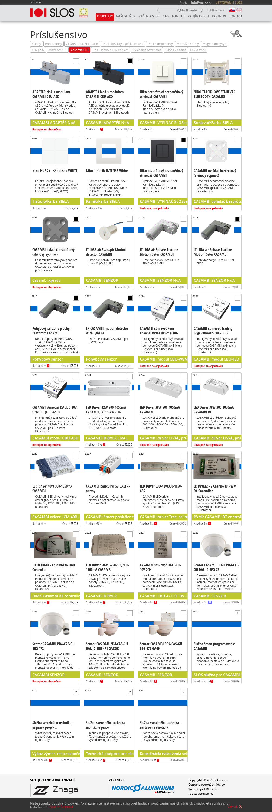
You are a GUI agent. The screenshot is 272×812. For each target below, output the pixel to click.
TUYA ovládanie (175, 50)
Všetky (36, 44)
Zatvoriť (233, 808)
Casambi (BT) (80, 50)
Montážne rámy (188, 44)
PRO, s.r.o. (211, 789)
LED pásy (38, 50)
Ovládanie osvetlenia (146, 50)
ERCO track (198, 50)
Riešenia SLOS (148, 16)
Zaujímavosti (198, 16)
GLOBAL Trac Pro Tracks (82, 44)
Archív (183, 2)
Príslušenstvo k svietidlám (110, 50)
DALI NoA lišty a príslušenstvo (123, 44)
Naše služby (125, 16)
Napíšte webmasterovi (201, 793)
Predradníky (53, 44)
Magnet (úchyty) (214, 44)
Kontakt (235, 16)
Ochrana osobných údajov (206, 785)
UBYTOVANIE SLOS (228, 2)
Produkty (105, 16)
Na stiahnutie (173, 16)
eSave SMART (57, 50)
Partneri (219, 16)
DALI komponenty (160, 44)
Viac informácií (61, 809)
